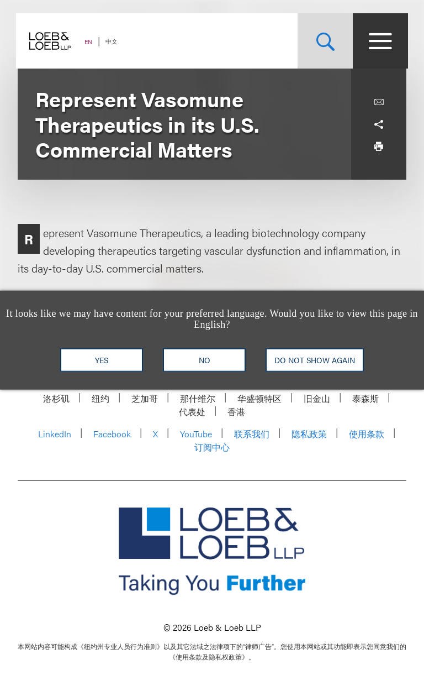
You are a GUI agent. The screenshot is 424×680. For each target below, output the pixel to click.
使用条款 (366, 433)
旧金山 (317, 398)
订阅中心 (212, 447)
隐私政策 (309, 433)
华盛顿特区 (259, 398)
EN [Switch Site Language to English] (90, 42)
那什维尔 (197, 398)
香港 (236, 411)
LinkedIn (54, 433)
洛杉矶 (56, 398)
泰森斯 (365, 398)
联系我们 (251, 433)
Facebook (112, 433)
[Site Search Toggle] (323, 41)
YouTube (196, 433)
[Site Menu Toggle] (378, 41)
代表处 (192, 411)
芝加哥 (144, 398)
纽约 (100, 398)
